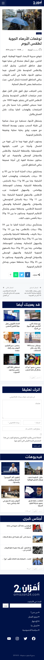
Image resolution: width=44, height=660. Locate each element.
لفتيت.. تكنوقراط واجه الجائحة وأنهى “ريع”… (16, 558)
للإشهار (35, 621)
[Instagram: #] (17, 638)
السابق (38, 377)
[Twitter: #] (25, 638)
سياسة (38, 311)
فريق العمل (33, 616)
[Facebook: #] (34, 638)
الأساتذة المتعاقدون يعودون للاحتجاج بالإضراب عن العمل (11, 293)
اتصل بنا (34, 625)
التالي (32, 377)
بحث (5, 605)
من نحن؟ (34, 612)
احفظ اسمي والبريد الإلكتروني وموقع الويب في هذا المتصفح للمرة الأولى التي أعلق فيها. (22, 439)
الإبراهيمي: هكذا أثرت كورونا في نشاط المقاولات (19, 526)
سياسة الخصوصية (30, 630)
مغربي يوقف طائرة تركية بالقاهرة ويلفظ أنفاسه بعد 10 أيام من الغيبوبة (32, 293)
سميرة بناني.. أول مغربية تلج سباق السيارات (17, 536)
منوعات (39, 33)
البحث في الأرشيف (34, 601)
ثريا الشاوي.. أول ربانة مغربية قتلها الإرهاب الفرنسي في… (17, 548)
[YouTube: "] (9, 638)
